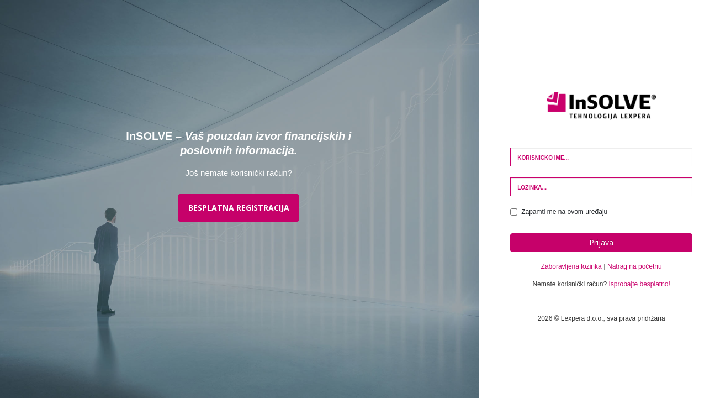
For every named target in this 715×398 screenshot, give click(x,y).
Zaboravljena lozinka (571, 266)
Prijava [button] (601, 242)
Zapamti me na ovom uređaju (558, 212)
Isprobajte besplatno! (639, 284)
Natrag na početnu (634, 266)
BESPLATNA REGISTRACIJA (238, 207)
